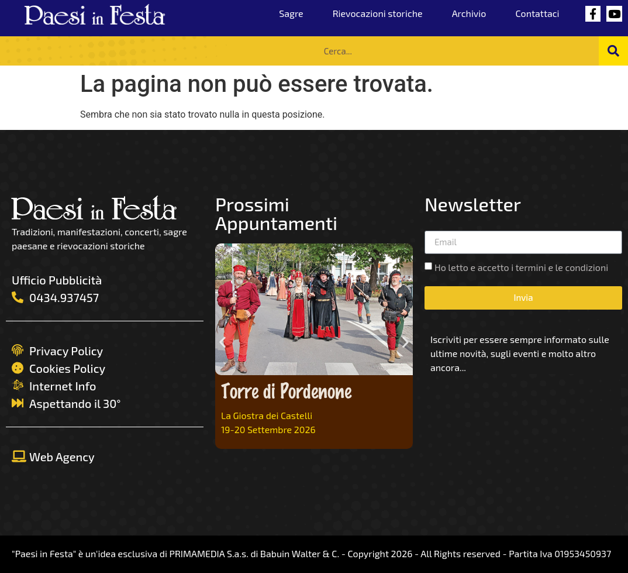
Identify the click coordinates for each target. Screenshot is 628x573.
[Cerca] (613, 51)
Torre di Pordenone (286, 390)
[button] (222, 342)
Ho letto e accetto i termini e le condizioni (521, 267)
